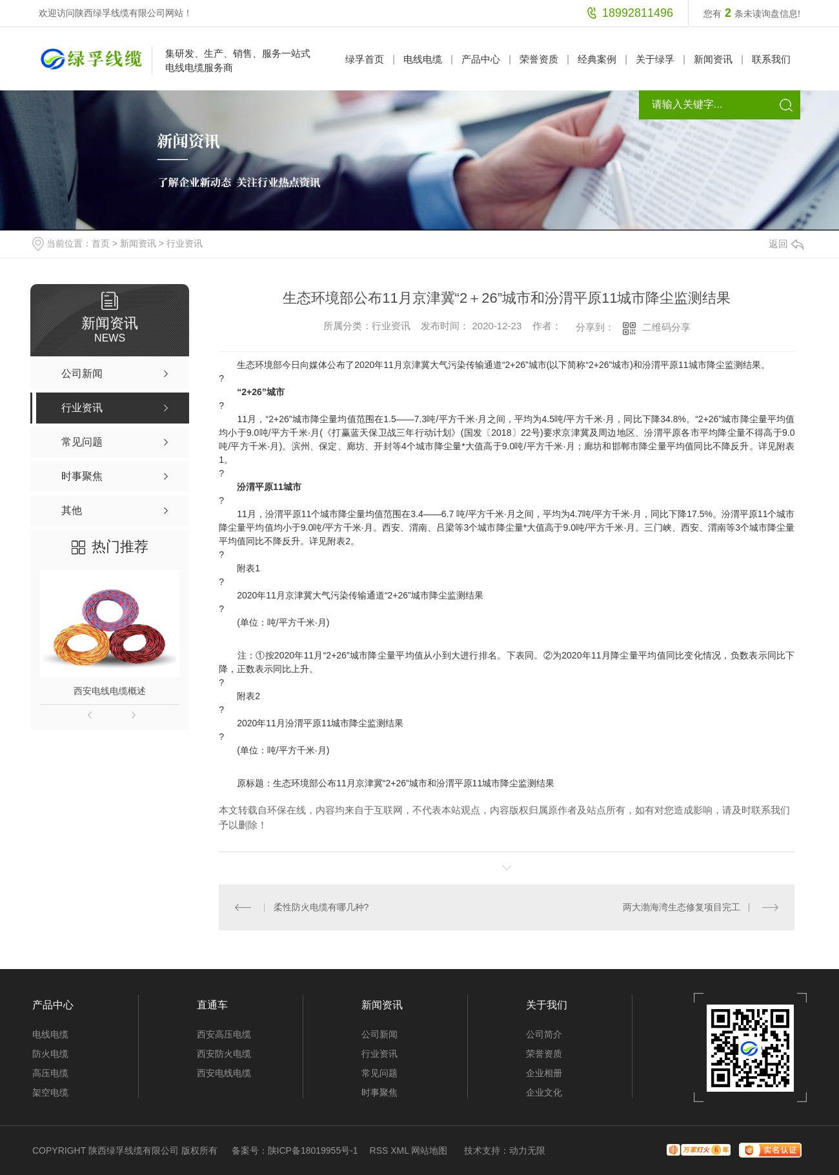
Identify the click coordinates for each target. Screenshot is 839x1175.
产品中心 (480, 59)
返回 (786, 243)
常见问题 (379, 1073)
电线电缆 (422, 59)
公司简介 (544, 1034)
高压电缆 (50, 1073)
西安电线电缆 (224, 1073)
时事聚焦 (379, 1092)
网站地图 (429, 1150)
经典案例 (597, 59)
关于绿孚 (655, 59)
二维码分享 (666, 327)
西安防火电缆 (224, 1053)
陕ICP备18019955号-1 (313, 1150)
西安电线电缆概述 (110, 691)
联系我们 (771, 59)
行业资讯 (185, 243)
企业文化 (544, 1092)
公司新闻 (379, 1034)
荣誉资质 (539, 59)
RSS (379, 1150)
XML (399, 1150)
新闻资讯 (713, 59)
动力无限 (527, 1150)
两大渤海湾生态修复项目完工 (681, 907)
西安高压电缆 (224, 1034)
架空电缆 (50, 1092)
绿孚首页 (364, 59)
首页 (101, 243)
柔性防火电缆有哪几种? (321, 907)
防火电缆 (50, 1053)
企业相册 (544, 1073)
